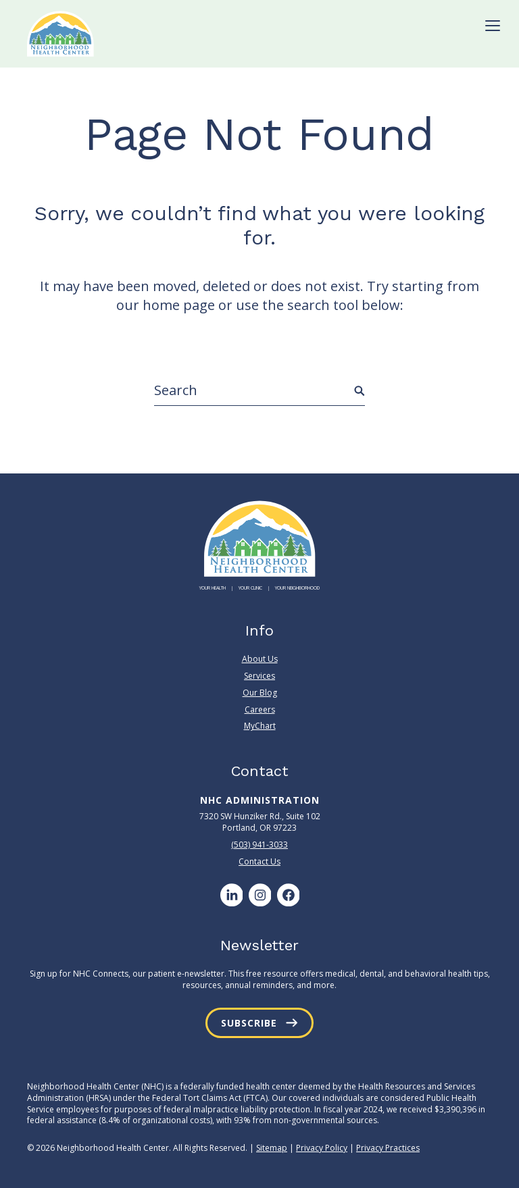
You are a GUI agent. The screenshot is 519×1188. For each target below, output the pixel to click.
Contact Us (259, 861)
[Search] (259, 391)
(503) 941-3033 (259, 844)
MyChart (260, 725)
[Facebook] (287, 894)
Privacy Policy (321, 1148)
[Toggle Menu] (492, 25)
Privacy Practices (388, 1148)
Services (259, 675)
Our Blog (260, 692)
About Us (260, 659)
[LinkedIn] (231, 894)
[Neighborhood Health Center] (60, 34)
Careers (260, 709)
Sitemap (271, 1148)
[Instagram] (259, 894)
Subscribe (249, 1022)
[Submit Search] (359, 391)
